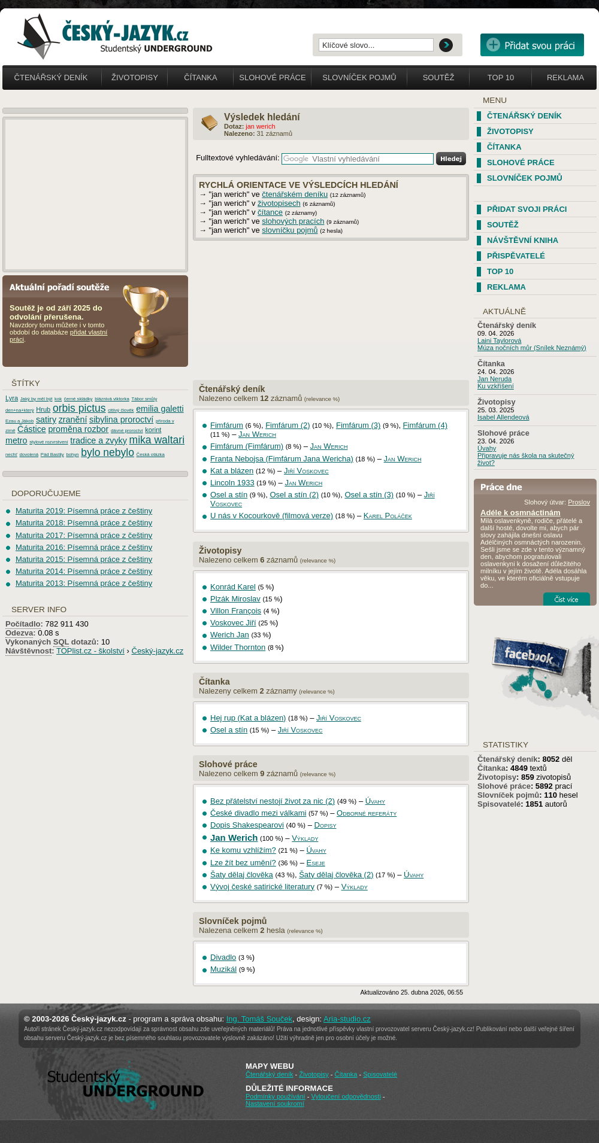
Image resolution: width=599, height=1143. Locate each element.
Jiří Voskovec (306, 470)
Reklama (565, 77)
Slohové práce (272, 77)
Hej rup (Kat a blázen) (248, 717)
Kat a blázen (231, 470)
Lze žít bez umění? (243, 862)
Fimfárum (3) (358, 425)
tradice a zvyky (98, 440)
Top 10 (501, 77)
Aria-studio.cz (347, 1018)
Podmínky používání (275, 1096)
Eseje (315, 862)
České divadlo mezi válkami (258, 812)
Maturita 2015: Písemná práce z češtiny (84, 559)
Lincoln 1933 (232, 482)
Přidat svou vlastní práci (532, 45)
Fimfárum (226, 425)
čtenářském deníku (295, 194)
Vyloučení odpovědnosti (345, 1096)
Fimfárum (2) (287, 425)
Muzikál (223, 969)
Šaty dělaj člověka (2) (336, 874)
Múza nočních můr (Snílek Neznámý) (531, 347)
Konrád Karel (233, 586)
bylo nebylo (107, 452)
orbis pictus (79, 408)
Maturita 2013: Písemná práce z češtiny (84, 583)
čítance (270, 212)
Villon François (235, 610)
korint (153, 429)
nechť (11, 454)
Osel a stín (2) (294, 494)
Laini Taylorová (499, 340)
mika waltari (157, 440)
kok (58, 399)
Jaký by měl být (36, 399)
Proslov (579, 502)
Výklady (305, 838)
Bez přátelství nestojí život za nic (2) (272, 801)
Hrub (43, 409)
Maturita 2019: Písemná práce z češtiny (84, 510)
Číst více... (566, 599)
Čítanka (200, 77)
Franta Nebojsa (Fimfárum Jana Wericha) (281, 458)
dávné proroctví (127, 430)
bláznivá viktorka (112, 399)
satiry (46, 419)
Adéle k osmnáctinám (520, 512)
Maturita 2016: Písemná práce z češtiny (84, 547)
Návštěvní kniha (522, 240)
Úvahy (375, 801)
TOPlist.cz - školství (90, 650)
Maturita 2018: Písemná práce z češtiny (84, 522)
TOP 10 (500, 271)
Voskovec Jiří (233, 622)
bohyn (72, 454)
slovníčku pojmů (289, 230)
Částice (31, 429)
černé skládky (78, 399)
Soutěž (439, 77)
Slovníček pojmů (359, 77)
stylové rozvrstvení (48, 442)
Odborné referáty (367, 812)
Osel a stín (228, 494)
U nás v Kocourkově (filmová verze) (271, 515)
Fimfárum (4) (425, 425)
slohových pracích (293, 221)
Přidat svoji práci (527, 209)
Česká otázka (151, 454)
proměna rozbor (78, 429)
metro (16, 440)
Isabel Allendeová (503, 417)
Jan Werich (257, 434)
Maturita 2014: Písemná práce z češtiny (84, 571)
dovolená (28, 454)
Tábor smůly (144, 399)
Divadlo (223, 957)
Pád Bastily (52, 454)
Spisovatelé (499, 804)
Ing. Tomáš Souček (259, 1018)
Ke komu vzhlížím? (243, 850)
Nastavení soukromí (275, 1103)
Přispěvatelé (516, 255)
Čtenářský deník (51, 77)
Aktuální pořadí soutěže (64, 286)
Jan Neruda (494, 378)
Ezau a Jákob (19, 421)
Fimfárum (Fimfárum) (246, 446)
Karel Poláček (388, 515)
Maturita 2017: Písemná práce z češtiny (84, 535)
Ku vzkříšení (495, 386)
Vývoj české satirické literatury (262, 886)
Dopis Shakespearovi (247, 824)
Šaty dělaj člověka (241, 874)
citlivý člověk (121, 410)
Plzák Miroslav (235, 598)
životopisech (279, 203)
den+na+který (19, 410)
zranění (73, 419)
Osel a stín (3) (369, 494)
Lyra (11, 398)
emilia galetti (159, 409)
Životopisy (134, 77)
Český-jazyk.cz (158, 650)
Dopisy (325, 824)
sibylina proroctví (121, 419)
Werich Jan (229, 634)
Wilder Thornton (237, 647)
